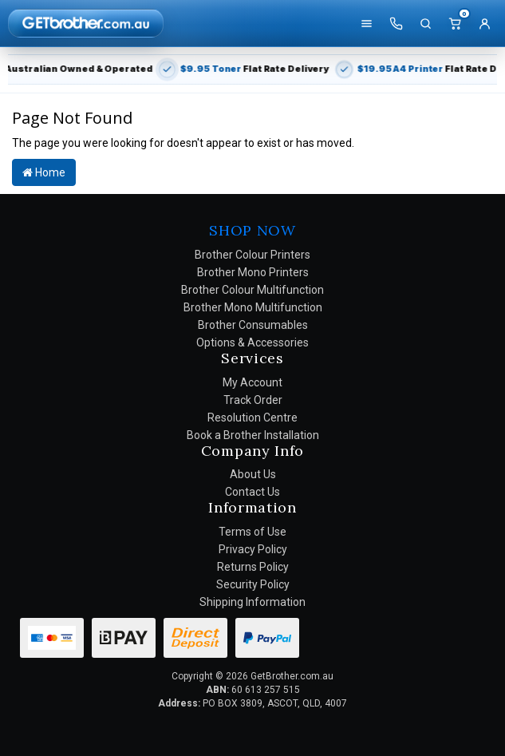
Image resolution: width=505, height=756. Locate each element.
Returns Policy (253, 566)
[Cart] (455, 23)
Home (43, 172)
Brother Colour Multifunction (252, 289)
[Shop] (366, 23)
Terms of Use (252, 531)
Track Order (252, 400)
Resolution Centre (252, 417)
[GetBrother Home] (85, 22)
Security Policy (253, 584)
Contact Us (252, 491)
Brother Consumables (253, 325)
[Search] (425, 23)
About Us (253, 474)
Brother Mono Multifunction (252, 307)
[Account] (484, 23)
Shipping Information (252, 602)
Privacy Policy (253, 549)
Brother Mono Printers (253, 272)
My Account (252, 382)
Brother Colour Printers (252, 254)
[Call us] (395, 23)
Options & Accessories (252, 342)
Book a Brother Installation (253, 435)
